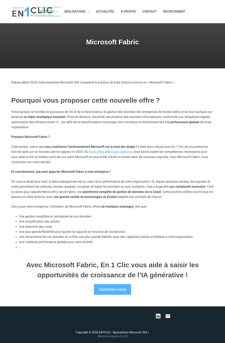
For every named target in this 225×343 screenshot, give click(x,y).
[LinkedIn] (206, 11)
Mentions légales (109, 336)
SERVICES (49, 11)
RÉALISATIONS (77, 11)
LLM (124, 336)
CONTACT (149, 11)
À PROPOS (128, 11)
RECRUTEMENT (174, 11)
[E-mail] (212, 11)
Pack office (96, 152)
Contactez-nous (112, 289)
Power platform (121, 152)
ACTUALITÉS (105, 11)
